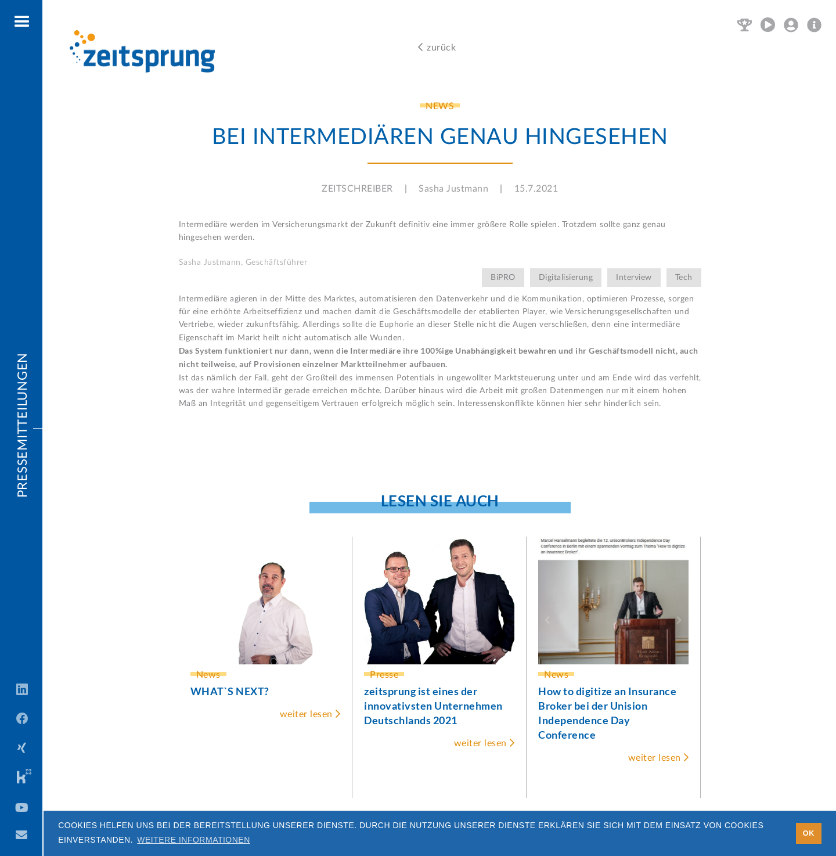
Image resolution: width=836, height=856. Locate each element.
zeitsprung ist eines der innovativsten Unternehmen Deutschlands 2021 (433, 705)
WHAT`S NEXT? (229, 691)
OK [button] (809, 833)
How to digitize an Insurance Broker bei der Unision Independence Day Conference (607, 713)
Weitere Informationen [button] (193, 839)
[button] (22, 22)
